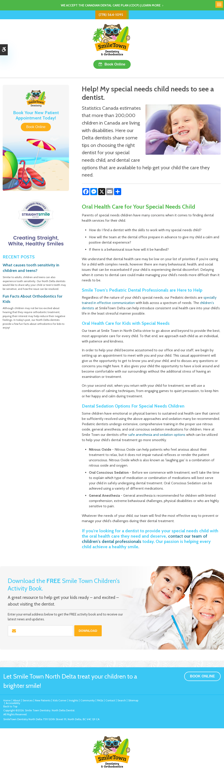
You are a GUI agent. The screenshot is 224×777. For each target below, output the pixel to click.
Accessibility (13, 703)
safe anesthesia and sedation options (156, 435)
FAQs (100, 700)
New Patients (42, 700)
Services (28, 700)
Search (121, 700)
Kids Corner (60, 700)
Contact (110, 700)
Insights (73, 700)
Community (87, 700)
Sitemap (133, 700)
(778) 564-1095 (111, 15)
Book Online (114, 64)
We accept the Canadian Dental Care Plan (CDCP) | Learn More (111, 5)
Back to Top (10, 706)
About (16, 700)
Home (7, 700)
